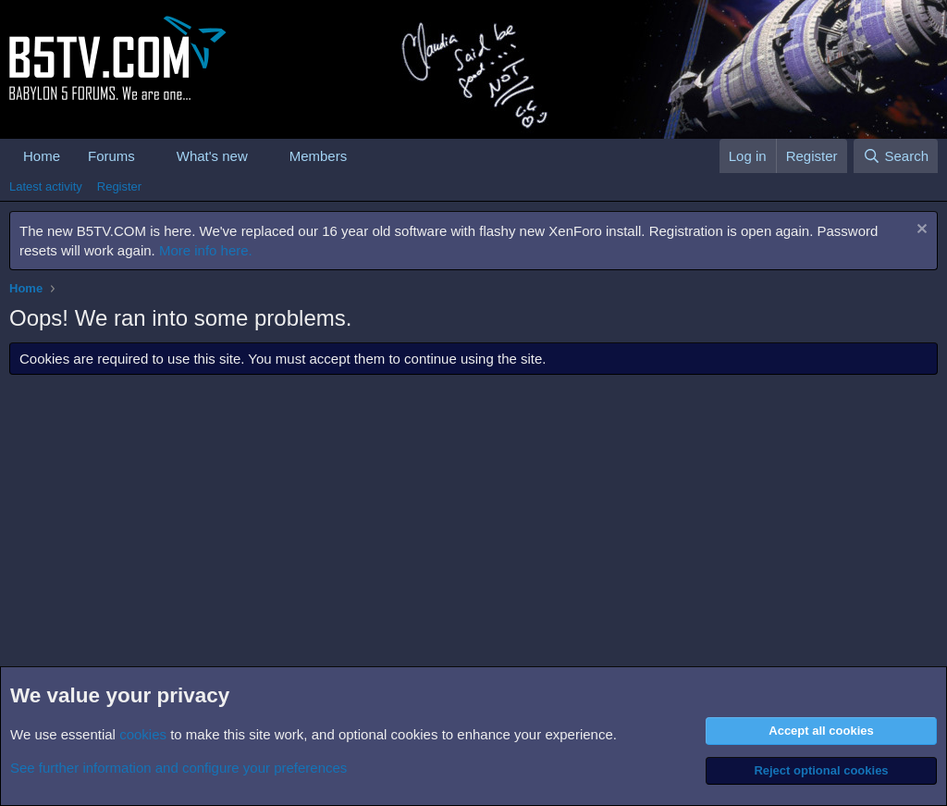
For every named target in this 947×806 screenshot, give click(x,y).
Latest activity (45, 186)
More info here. (205, 250)
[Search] (896, 156)
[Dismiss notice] (920, 231)
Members (318, 156)
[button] (150, 156)
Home (41, 156)
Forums (111, 156)
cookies (142, 734)
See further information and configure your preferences (178, 767)
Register (119, 186)
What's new (212, 156)
